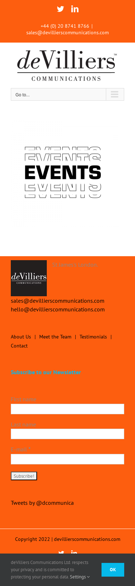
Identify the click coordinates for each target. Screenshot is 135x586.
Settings (80, 577)
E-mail (21, 449)
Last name (23, 424)
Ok (113, 570)
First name (23, 399)
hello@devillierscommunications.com (58, 309)
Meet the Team (55, 336)
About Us (21, 336)
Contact (19, 345)
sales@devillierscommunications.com (67, 32)
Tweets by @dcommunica (42, 502)
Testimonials (93, 336)
